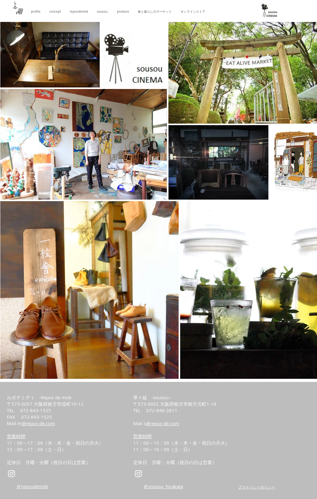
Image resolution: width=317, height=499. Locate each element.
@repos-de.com (38, 423)
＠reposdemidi (32, 486)
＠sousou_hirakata (163, 486)
